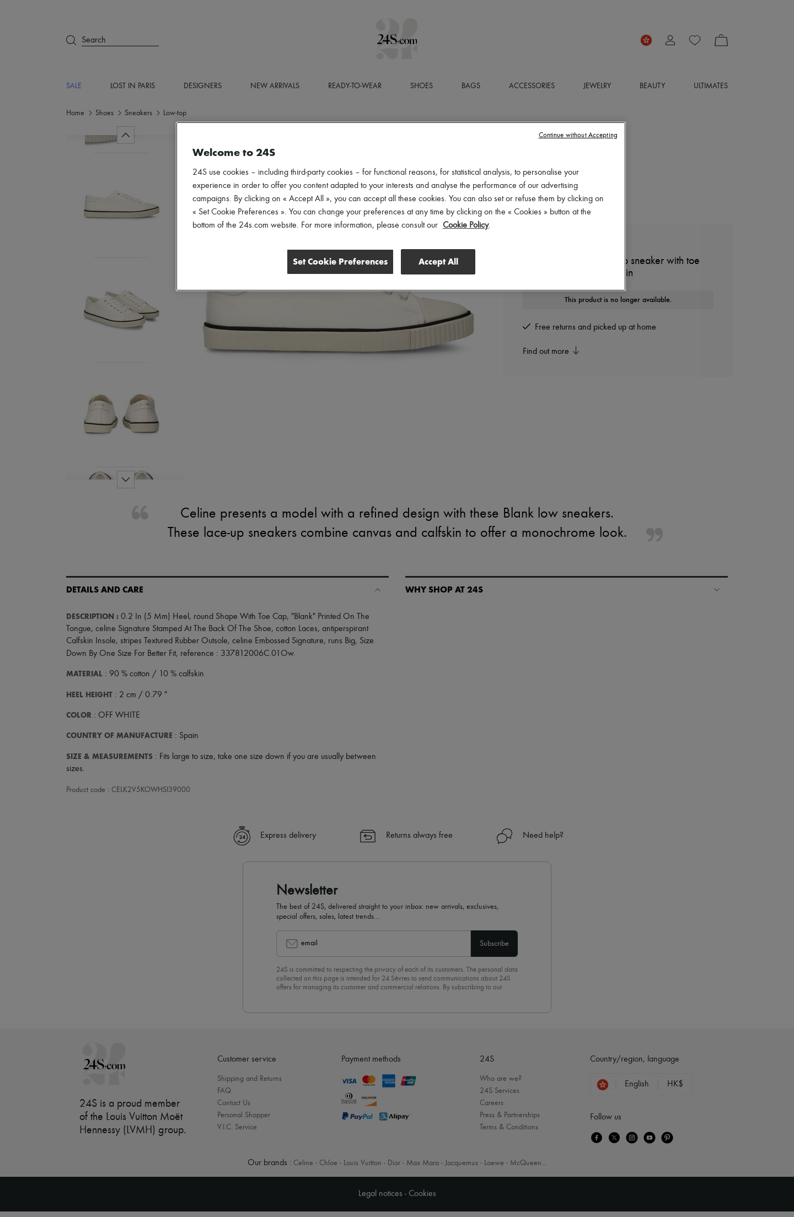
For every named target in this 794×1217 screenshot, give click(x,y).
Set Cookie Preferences (338, 261)
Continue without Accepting (578, 135)
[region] (401, 207)
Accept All (438, 261)
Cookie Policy (466, 225)
